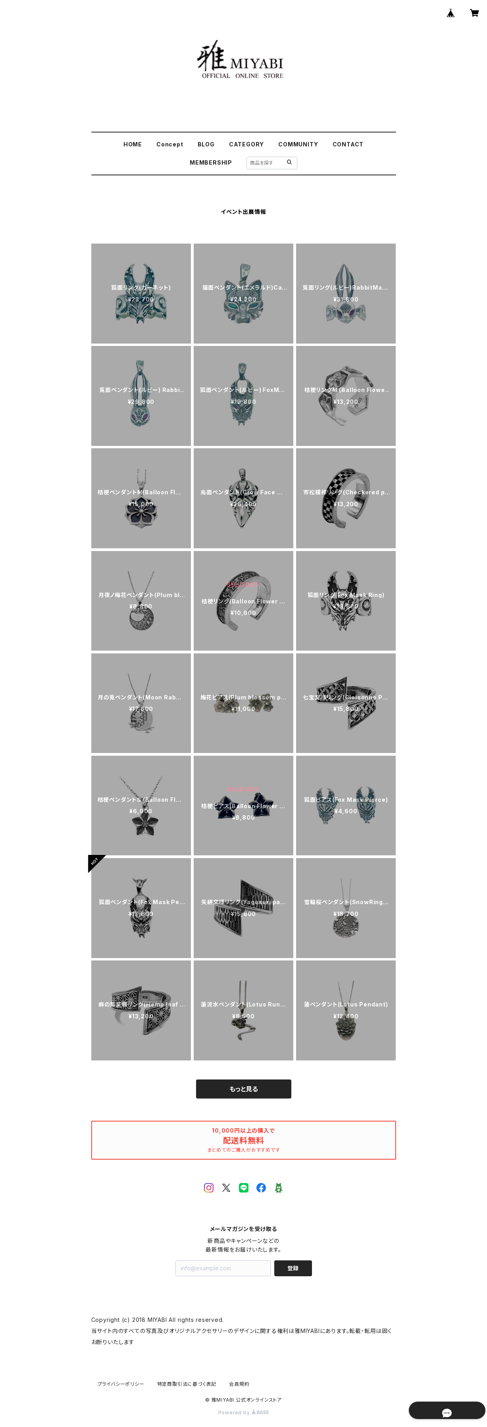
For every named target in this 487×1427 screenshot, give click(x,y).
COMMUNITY (298, 144)
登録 (292, 1268)
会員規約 (239, 1384)
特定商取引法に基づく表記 (187, 1384)
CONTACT (348, 144)
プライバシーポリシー (121, 1384)
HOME (132, 144)
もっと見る (243, 1089)
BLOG (206, 144)
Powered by (243, 1412)
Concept (169, 144)
